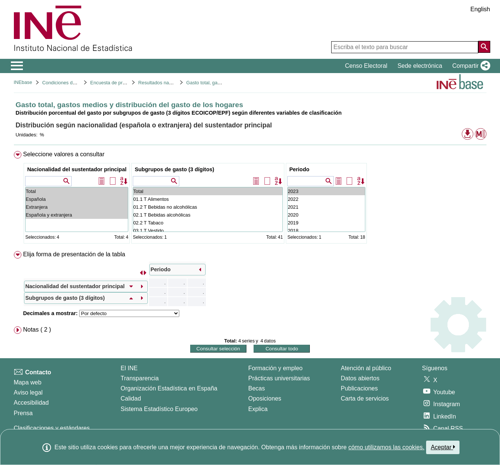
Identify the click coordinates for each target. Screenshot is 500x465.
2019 (326, 223)
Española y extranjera (77, 215)
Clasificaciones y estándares (52, 428)
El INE (129, 368)
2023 (326, 191)
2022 (326, 199)
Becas (256, 388)
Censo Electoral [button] (366, 66)
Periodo (299, 169)
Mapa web (28, 382)
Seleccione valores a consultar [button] (63, 154)
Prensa (23, 413)
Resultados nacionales (162, 82)
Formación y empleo (275, 368)
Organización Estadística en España (169, 388)
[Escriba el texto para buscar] (404, 47)
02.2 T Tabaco (207, 223)
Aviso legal (28, 392)
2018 (326, 231)
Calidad (131, 398)
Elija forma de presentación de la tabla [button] (74, 254)
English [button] (480, 9)
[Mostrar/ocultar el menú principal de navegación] (17, 66)
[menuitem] (250, 198)
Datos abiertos (360, 378)
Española (77, 199)
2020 (326, 215)
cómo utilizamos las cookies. (386, 447)
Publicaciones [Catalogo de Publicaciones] (359, 388)
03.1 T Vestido (207, 231)
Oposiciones (264, 398)
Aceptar (443, 447)
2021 (326, 207)
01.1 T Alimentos (207, 199)
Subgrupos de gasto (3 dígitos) (174, 169)
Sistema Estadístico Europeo (159, 409)
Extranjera (77, 207)
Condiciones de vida (64, 82)
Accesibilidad (31, 402)
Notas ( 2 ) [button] (37, 329)
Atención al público (366, 368)
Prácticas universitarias (279, 378)
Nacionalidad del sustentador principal (76, 169)
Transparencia (140, 378)
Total (77, 191)
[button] (469, 66)
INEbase (23, 82)
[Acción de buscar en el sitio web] (484, 47)
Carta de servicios (365, 398)
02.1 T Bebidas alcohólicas (207, 215)
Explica (258, 409)
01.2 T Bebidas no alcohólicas (207, 207)
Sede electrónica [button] (420, 66)
